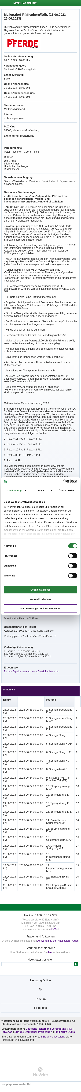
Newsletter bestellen (40, 959)
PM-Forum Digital (65, 1032)
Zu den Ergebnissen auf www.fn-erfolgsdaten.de (31, 671)
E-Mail (55, 929)
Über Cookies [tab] (66, 490)
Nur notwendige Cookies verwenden (40, 608)
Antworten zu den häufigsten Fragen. (58, 940)
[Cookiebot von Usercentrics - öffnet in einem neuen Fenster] (63, 481)
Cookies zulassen (40, 589)
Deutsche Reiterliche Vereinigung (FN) (49, 1028)
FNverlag (7, 1032)
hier (50, 952)
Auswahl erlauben (40, 599)
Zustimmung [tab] (14, 490)
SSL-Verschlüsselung (53, 1036)
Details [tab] (40, 490)
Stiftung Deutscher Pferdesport (33, 1032)
